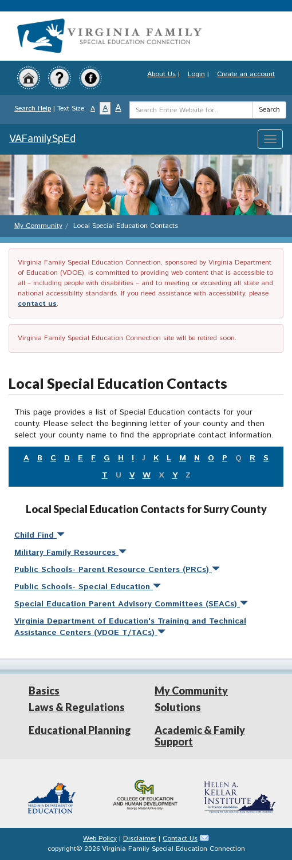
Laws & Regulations (77, 707)
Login (196, 74)
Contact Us (180, 838)
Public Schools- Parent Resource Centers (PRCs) (117, 569)
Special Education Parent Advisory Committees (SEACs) (131, 604)
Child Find (39, 535)
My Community (38, 226)
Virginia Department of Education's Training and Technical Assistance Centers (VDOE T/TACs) (130, 627)
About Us (161, 74)
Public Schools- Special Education (87, 587)
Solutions (178, 707)
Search (269, 110)
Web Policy (100, 838)
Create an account (246, 74)
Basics (44, 690)
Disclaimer (139, 838)
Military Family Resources (70, 552)
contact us (37, 304)
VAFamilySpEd (42, 139)
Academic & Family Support (200, 736)
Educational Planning (80, 730)
